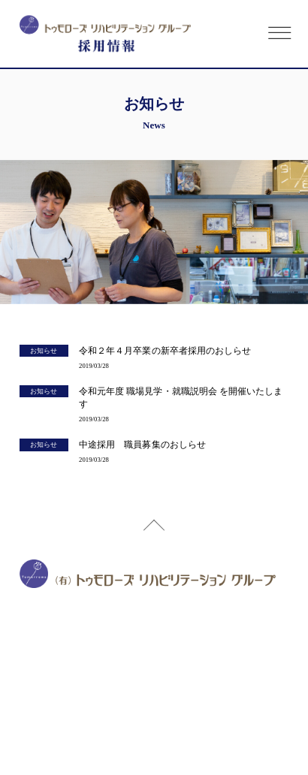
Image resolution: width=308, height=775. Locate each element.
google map (186, 626)
